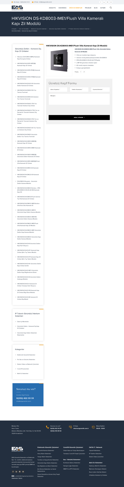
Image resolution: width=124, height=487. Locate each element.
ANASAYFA (52, 8)
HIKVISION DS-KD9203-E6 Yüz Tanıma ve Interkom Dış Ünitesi (29, 129)
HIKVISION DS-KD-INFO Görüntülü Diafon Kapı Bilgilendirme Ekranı (27, 271)
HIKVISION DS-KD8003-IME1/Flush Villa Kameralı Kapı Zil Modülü (27, 224)
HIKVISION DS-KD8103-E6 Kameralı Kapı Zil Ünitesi (27, 169)
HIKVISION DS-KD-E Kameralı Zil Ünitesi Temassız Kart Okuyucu (27, 285)
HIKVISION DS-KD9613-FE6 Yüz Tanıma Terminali (26, 91)
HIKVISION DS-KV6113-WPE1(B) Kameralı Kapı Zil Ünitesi (26, 64)
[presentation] (62, 110)
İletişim (20, 478)
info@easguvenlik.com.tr (23, 401)
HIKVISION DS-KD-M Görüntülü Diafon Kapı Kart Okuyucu (28, 245)
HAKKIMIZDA (62, 8)
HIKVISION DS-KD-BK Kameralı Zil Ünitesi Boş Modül (27, 298)
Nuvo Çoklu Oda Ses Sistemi (97, 472)
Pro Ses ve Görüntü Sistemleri (26, 359)
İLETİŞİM (102, 8)
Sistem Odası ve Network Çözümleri (28, 364)
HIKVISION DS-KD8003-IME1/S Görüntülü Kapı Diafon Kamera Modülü (28, 211)
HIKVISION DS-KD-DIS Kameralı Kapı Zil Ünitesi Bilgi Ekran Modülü (28, 291)
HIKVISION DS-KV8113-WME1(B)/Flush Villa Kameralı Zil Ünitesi (28, 162)
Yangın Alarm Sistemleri (44, 457)
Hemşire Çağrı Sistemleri (70, 466)
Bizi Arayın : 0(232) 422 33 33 (22, 2)
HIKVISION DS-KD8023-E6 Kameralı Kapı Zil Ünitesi (28, 176)
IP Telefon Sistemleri (95, 453)
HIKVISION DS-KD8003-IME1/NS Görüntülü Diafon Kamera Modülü (27, 218)
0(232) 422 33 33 (25, 398)
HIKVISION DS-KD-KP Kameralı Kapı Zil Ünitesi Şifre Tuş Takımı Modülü (29, 258)
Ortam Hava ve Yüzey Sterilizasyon (73, 450)
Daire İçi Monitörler (23, 321)
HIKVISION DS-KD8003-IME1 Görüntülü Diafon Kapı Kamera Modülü (29, 231)
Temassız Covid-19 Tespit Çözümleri (74, 453)
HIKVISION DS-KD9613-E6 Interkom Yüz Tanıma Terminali (27, 98)
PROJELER (88, 8)
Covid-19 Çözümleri (23, 369)
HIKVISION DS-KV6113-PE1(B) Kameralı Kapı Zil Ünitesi (28, 71)
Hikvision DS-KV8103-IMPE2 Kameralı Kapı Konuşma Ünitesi (28, 58)
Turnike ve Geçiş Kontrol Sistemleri (48, 460)
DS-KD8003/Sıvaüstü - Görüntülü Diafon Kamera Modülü (27, 182)
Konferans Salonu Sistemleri (71, 463)
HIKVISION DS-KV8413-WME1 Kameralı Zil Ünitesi (28, 149)
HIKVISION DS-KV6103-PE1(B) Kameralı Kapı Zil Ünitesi (28, 78)
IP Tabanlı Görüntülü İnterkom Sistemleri (79, 29)
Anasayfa (14, 29)
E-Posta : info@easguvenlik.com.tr (43, 2)
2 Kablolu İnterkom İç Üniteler (98, 475)
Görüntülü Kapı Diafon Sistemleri (57, 29)
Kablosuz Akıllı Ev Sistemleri (97, 466)
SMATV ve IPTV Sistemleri (71, 469)
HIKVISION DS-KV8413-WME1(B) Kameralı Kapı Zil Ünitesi (26, 142)
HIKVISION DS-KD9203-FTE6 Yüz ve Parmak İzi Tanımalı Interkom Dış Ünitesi (28, 112)
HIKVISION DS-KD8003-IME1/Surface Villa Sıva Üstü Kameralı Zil (28, 204)
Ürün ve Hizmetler (24, 29)
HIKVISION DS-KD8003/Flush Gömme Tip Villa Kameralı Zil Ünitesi (28, 198)
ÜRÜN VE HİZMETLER (75, 8)
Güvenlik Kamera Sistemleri (45, 450)
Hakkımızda (15, 478)
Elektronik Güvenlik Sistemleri (39, 29)
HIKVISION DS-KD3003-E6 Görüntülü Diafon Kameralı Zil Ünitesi (28, 84)
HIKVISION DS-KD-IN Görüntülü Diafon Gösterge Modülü (28, 278)
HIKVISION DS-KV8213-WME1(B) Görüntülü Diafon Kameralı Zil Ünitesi (28, 156)
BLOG (95, 8)
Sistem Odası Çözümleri (96, 457)
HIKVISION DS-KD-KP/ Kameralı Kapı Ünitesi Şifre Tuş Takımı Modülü (28, 251)
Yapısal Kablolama (94, 450)
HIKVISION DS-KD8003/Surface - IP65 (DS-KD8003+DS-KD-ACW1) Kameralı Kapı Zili (28, 190)
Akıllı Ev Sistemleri (22, 373)
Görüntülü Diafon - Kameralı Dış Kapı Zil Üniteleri (28, 327)
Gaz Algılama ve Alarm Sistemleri (47, 466)
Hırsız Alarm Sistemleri (44, 453)
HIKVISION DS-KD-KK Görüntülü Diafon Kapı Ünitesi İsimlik (29, 265)
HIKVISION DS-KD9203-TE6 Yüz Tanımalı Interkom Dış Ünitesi (27, 105)
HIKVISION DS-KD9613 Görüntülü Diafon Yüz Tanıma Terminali (27, 135)
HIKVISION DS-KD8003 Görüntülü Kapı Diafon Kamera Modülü (29, 238)
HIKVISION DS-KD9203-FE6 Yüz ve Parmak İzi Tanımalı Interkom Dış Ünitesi (27, 121)
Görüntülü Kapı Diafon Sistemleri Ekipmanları (27, 334)
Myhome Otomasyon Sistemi (97, 469)
